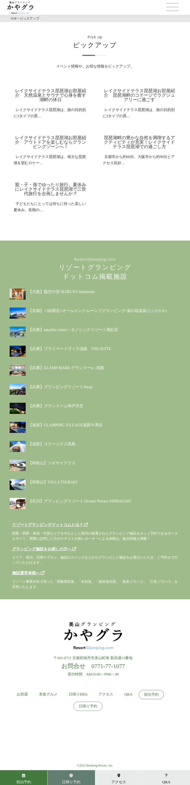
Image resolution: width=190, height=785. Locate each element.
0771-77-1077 (108, 666)
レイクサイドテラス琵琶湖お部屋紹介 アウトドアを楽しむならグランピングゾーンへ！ (50, 142)
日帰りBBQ (78, 694)
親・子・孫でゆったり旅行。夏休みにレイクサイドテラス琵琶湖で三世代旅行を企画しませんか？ (50, 189)
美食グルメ (48, 694)
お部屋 (22, 694)
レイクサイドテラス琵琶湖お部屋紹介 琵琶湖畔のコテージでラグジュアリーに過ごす (139, 95)
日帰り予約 (88, 706)
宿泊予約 (151, 694)
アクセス (105, 694)
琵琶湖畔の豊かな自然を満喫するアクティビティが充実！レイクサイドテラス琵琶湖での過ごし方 (139, 142)
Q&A (128, 694)
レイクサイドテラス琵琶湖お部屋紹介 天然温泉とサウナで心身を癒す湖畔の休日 (50, 95)
